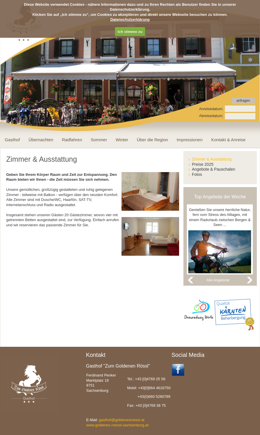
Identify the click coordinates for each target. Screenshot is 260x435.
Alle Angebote (217, 280)
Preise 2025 (203, 164)
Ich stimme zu (130, 31)
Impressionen (189, 139)
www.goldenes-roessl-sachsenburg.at (117, 425)
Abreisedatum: (211, 116)
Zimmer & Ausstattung (212, 159)
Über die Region (152, 139)
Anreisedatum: (211, 109)
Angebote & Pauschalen (213, 169)
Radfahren (72, 139)
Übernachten (41, 139)
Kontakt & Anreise (228, 139)
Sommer (99, 139)
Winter (122, 139)
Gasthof (12, 139)
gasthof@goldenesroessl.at (122, 420)
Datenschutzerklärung (130, 19)
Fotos (197, 174)
